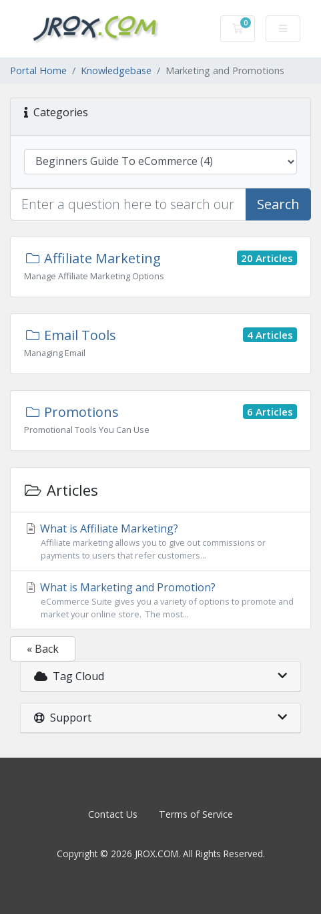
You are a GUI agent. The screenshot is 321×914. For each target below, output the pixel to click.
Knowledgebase (116, 70)
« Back (43, 648)
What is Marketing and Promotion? (160, 600)
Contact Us (112, 814)
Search (278, 204)
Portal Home (38, 70)
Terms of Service (196, 814)
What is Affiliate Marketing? (160, 541)
